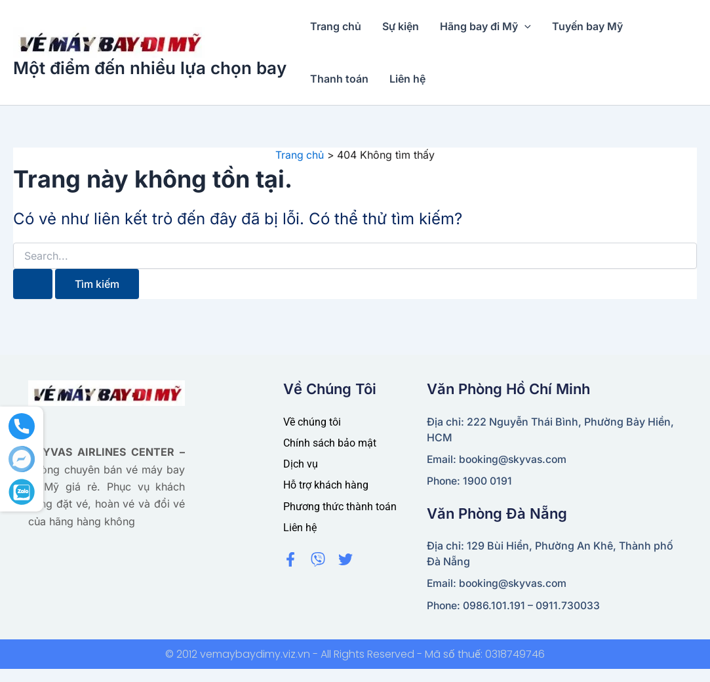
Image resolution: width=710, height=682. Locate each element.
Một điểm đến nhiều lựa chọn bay (149, 68)
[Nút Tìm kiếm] (32, 283)
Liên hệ (407, 78)
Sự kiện (400, 26)
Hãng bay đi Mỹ (485, 26)
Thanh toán (339, 78)
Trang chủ (335, 26)
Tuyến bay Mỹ (587, 26)
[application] (524, 26)
